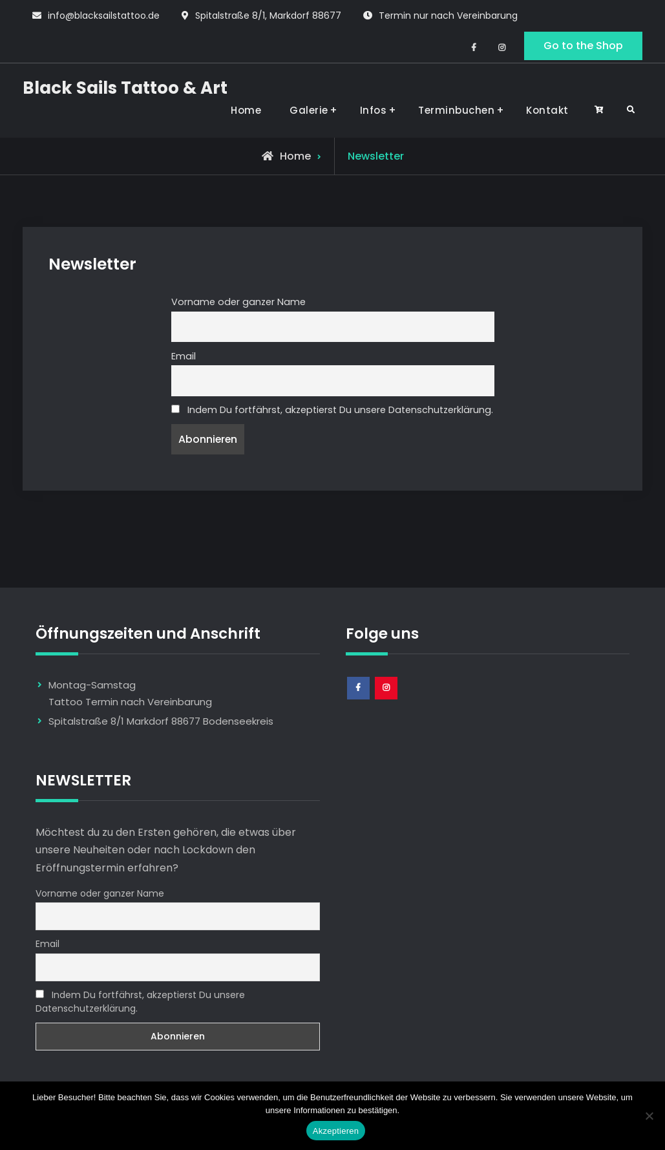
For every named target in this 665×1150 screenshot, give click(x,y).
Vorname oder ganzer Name (238, 301)
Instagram (386, 699)
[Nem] (648, 1115)
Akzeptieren (336, 1131)
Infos (373, 110)
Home (246, 110)
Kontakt (547, 110)
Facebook (359, 699)
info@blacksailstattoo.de (104, 15)
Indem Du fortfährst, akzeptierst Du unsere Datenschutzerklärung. (332, 409)
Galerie (309, 110)
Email (183, 356)
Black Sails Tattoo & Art (125, 88)
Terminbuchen (456, 110)
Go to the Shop (583, 45)
